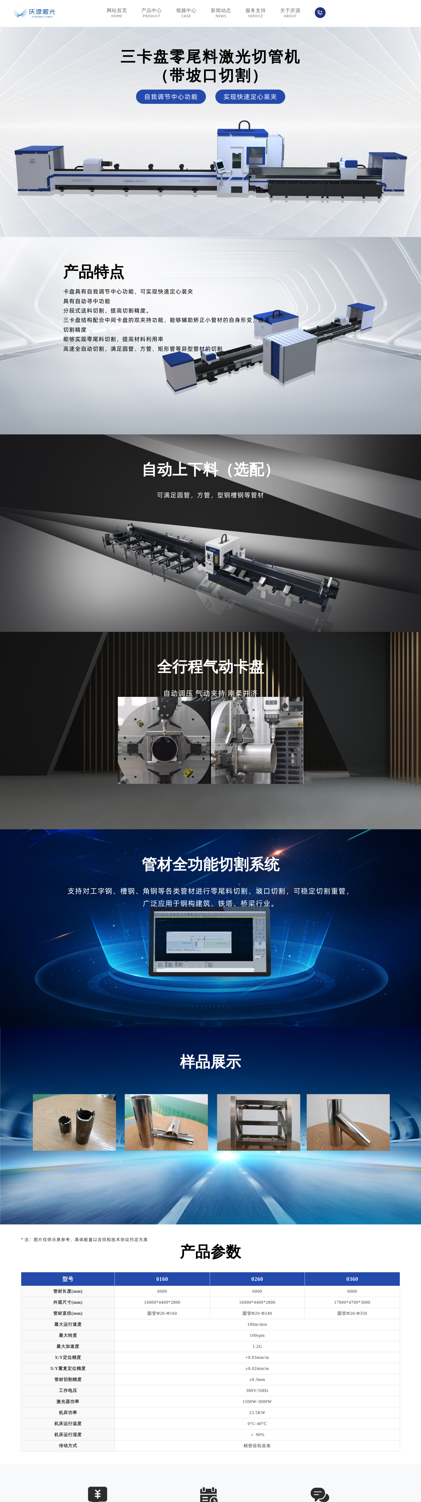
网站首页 (117, 13)
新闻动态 (221, 13)
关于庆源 (290, 13)
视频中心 (186, 13)
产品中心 (151, 13)
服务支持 (255, 13)
